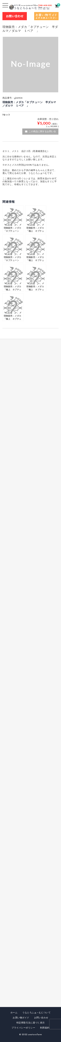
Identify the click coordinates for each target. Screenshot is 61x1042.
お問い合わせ (41, 1018)
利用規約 (44, 1028)
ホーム (14, 1013)
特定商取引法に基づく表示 (30, 1023)
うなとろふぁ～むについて (36, 1013)
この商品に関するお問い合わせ (40, 132)
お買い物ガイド (21, 1018)
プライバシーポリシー (23, 1028)
